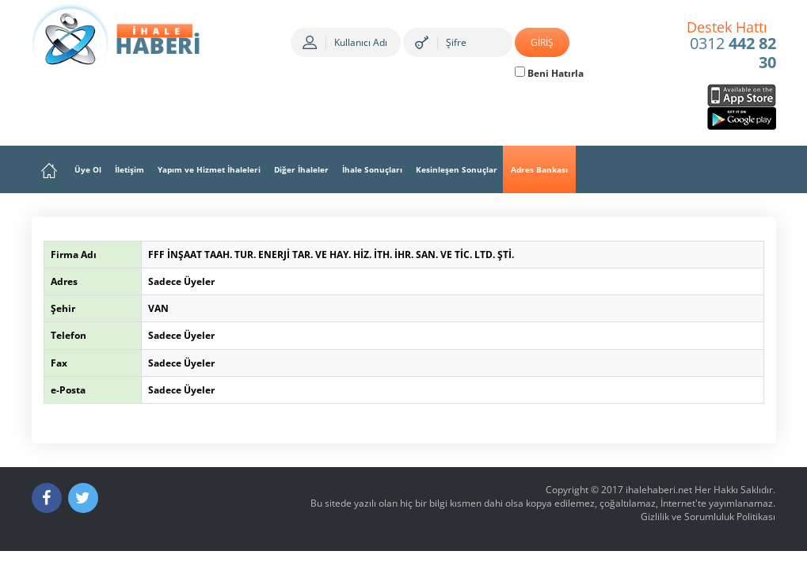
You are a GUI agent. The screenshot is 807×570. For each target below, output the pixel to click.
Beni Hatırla (549, 73)
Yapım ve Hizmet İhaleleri (209, 169)
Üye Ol (87, 169)
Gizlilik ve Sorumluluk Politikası (708, 516)
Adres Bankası (539, 169)
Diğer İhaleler (301, 169)
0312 (731, 46)
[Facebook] (47, 498)
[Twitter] (83, 498)
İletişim (129, 169)
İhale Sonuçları (372, 169)
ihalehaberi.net (659, 489)
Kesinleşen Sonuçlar (456, 169)
